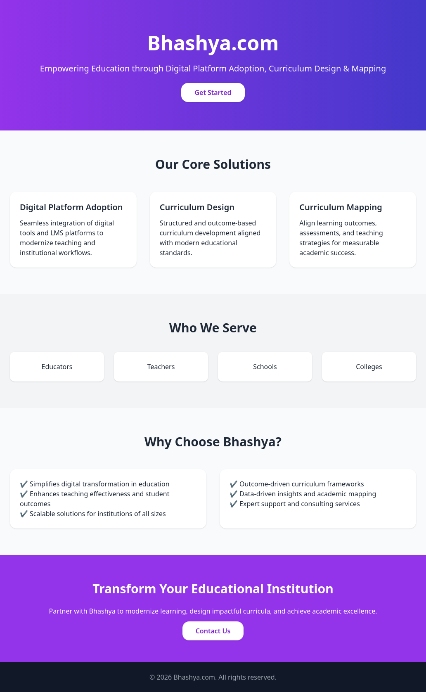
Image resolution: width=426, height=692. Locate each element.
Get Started (212, 92)
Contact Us (213, 630)
